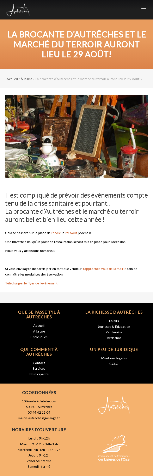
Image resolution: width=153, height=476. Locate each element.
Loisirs (114, 321)
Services (39, 368)
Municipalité (39, 374)
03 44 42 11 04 (39, 412)
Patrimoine (114, 332)
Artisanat (114, 338)
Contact (39, 363)
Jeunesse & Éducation (114, 326)
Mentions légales (114, 358)
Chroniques (39, 337)
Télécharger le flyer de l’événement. (31, 283)
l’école (56, 233)
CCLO (113, 364)
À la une (26, 79)
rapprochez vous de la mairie (104, 269)
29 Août (71, 233)
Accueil (12, 79)
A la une (39, 331)
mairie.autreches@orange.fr (39, 418)
